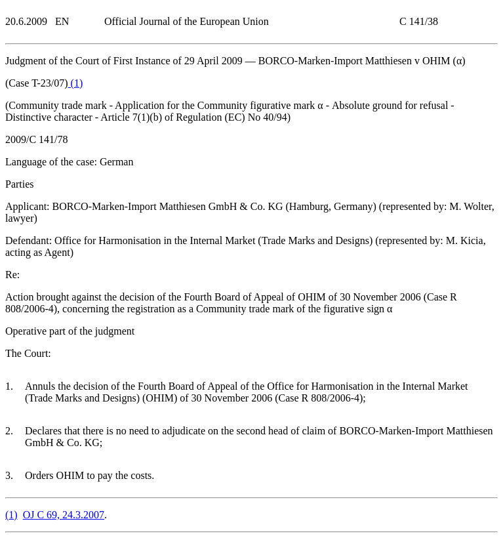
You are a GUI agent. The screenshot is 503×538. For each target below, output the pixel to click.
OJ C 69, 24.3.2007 (63, 514)
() (75, 83)
